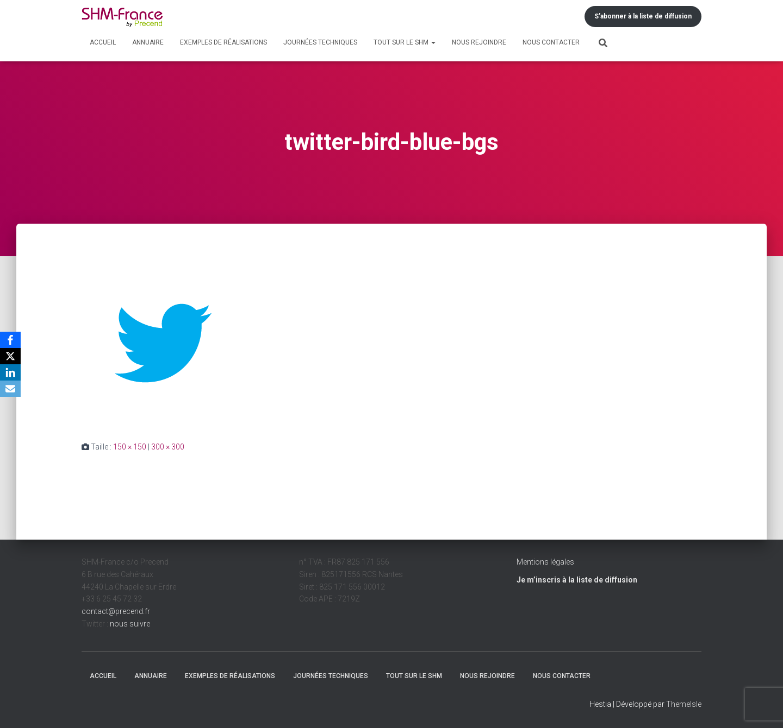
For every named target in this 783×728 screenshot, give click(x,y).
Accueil (103, 42)
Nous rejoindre (479, 42)
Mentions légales (545, 562)
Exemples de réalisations (223, 42)
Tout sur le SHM (405, 42)
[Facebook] (10, 340)
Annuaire (148, 42)
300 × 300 (167, 446)
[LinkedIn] (10, 372)
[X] (10, 356)
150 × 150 (129, 446)
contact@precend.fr (116, 611)
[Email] (10, 389)
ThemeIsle (683, 704)
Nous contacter (551, 42)
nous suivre (130, 623)
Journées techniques (320, 42)
